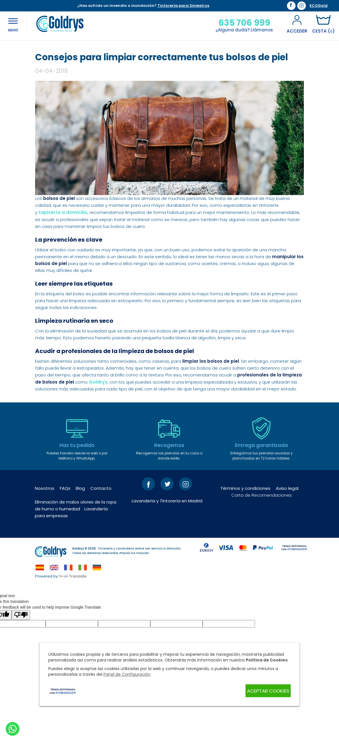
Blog (55, 48)
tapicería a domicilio (63, 251)
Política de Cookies (267, 660)
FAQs (65, 528)
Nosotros (44, 528)
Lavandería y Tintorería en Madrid (167, 540)
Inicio (40, 48)
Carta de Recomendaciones (261, 535)
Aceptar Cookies (265, 690)
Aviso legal (287, 528)
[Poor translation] (21, 654)
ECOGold (319, 5)
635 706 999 (237, 23)
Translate (73, 615)
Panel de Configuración (126, 674)
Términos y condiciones (245, 528)
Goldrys (98, 421)
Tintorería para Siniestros (183, 5)
